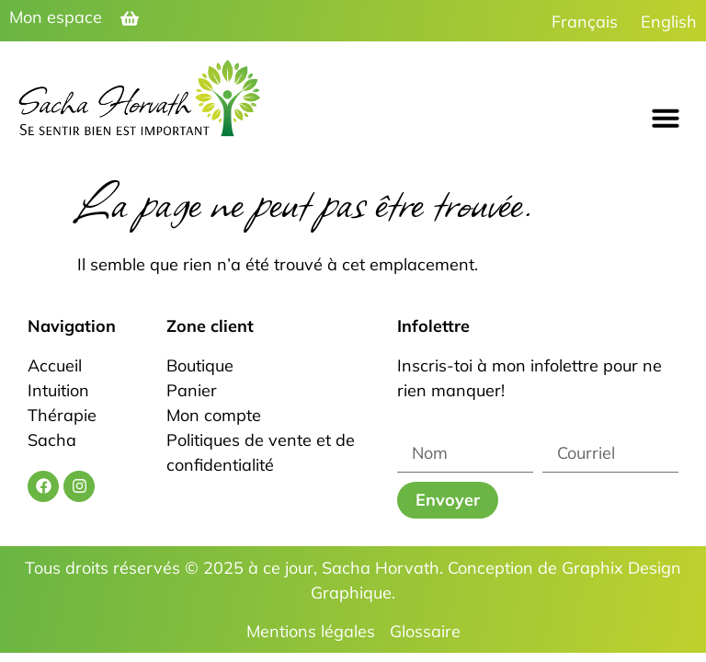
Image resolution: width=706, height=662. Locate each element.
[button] (665, 118)
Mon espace (55, 17)
